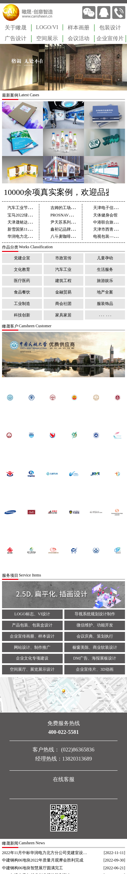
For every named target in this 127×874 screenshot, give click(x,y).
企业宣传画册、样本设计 (32, 636)
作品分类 (10, 247)
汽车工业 (63, 269)
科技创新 (22, 315)
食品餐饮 (22, 292)
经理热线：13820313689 (63, 759)
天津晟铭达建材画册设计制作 (33, 222)
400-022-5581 (63, 732)
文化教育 (22, 269)
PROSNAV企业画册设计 (71, 215)
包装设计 (110, 27)
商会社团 (63, 303)
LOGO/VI (47, 27)
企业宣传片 (110, 38)
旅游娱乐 (105, 280)
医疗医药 (22, 280)
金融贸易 (63, 292)
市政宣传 (63, 258)
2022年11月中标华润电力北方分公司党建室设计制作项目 (45, 852)
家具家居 (63, 315)
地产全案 (105, 292)
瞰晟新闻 (10, 843)
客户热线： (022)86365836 (63, 749)
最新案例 (10, 95)
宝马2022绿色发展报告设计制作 (35, 215)
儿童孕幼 (105, 258)
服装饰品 (105, 303)
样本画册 (78, 27)
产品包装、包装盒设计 (32, 625)
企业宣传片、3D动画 (94, 669)
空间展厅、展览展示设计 (32, 669)
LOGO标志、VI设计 (32, 614)
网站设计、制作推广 (32, 647)
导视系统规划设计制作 (95, 614)
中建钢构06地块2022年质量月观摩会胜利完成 (42, 860)
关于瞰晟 (15, 27)
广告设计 (15, 38)
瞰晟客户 (10, 326)
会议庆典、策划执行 (95, 636)
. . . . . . (105, 314)
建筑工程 (63, 280)
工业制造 (22, 303)
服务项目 (10, 575)
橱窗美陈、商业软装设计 (94, 647)
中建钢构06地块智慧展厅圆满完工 (32, 868)
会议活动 (78, 38)
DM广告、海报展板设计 (94, 658)
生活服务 (105, 269)
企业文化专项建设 (32, 658)
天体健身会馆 (105, 215)
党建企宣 (22, 258)
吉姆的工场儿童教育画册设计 (76, 207)
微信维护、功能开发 (95, 625)
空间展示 (47, 38)
